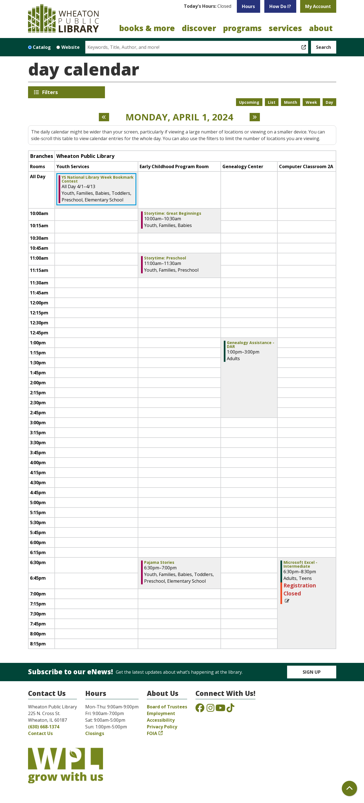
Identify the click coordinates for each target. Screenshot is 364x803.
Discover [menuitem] (199, 28)
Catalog (42, 47)
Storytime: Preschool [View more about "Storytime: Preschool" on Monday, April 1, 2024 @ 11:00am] (165, 258)
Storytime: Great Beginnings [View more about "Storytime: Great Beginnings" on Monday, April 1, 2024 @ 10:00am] (172, 213)
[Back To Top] (349, 788)
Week (311, 102)
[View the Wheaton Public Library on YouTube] (220, 709)
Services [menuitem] (285, 28)
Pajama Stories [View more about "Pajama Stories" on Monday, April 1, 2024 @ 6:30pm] (159, 562)
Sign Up (312, 672)
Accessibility (161, 720)
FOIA (152, 733)
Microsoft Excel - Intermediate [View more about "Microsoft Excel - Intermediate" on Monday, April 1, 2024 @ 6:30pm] (300, 564)
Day (329, 102)
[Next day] (255, 117)
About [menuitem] (321, 28)
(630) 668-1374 (43, 727)
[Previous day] (104, 117)
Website (70, 47)
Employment (161, 713)
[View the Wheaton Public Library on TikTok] (230, 709)
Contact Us (40, 733)
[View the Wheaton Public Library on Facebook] (199, 709)
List (271, 102)
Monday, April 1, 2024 (179, 117)
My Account (318, 6)
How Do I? (280, 6)
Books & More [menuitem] (147, 28)
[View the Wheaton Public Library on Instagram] (210, 709)
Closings (94, 733)
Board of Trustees (167, 707)
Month (290, 102)
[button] (207, 6)
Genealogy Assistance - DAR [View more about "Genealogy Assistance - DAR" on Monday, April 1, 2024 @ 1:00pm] (250, 345)
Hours (248, 6)
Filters (51, 92)
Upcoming (249, 102)
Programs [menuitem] (242, 28)
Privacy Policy (162, 727)
